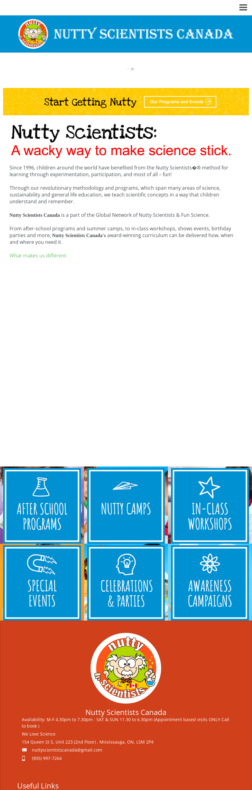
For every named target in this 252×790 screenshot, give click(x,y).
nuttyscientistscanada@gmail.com (67, 750)
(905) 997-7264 (47, 758)
